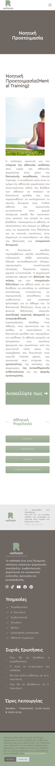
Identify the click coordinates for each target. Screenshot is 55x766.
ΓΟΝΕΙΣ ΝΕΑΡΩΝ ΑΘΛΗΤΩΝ (28, 470)
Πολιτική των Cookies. (35, 753)
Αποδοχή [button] (10, 759)
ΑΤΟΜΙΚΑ (27, 439)
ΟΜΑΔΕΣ (27, 459)
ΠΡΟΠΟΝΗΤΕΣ (27, 449)
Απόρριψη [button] (22, 759)
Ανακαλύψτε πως (24, 393)
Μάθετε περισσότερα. (34, 524)
